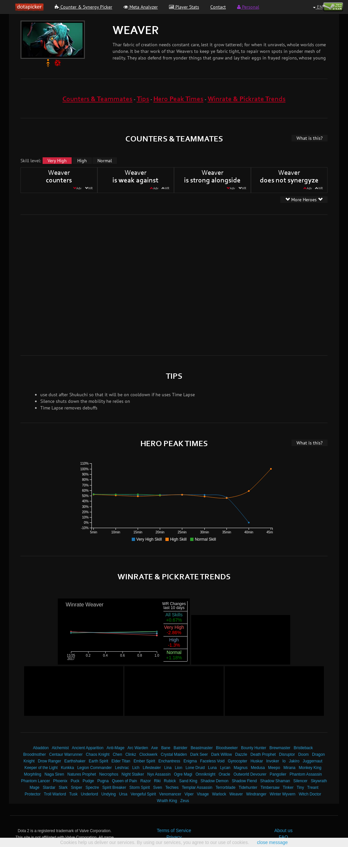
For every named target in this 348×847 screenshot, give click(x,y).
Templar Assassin (197, 787)
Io (284, 761)
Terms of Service (174, 830)
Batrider (181, 748)
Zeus (184, 800)
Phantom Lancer (35, 781)
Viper (189, 794)
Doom (303, 754)
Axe (154, 748)
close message (272, 842)
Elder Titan (121, 761)
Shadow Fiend (244, 781)
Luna (212, 767)
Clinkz (130, 754)
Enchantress (169, 761)
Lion (178, 767)
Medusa (258, 767)
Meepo (274, 767)
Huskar (257, 761)
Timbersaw (270, 787)
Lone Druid (195, 767)
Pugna (103, 781)
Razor (145, 781)
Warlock (219, 794)
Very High (57, 161)
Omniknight (205, 774)
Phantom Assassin (306, 774)
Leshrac (122, 767)
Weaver (236, 794)
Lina (167, 767)
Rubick (170, 781)
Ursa (123, 794)
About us (283, 830)
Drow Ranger (49, 761)
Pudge (88, 781)
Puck (75, 781)
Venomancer (170, 794)
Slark (63, 787)
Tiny (300, 787)
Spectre (92, 787)
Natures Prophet (81, 774)
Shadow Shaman (275, 781)
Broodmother (34, 754)
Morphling (32, 774)
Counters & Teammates (97, 99)
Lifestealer (152, 767)
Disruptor (287, 754)
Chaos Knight (97, 754)
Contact (218, 7)
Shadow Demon (214, 781)
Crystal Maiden (174, 754)
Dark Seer (199, 754)
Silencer (300, 781)
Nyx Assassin (159, 774)
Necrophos (109, 774)
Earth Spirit (98, 761)
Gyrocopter (237, 761)
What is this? (309, 138)
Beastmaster (202, 748)
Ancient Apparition (88, 748)
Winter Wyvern (283, 794)
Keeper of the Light (40, 767)
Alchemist (60, 748)
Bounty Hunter (253, 748)
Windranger (256, 794)
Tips (143, 99)
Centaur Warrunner (66, 754)
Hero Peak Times (178, 99)
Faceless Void (212, 761)
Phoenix (60, 781)
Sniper (76, 787)
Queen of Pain (124, 781)
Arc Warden (137, 748)
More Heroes (304, 200)
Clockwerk (148, 754)
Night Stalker (133, 774)
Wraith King (167, 800)
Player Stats (184, 7)
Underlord (89, 794)
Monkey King (310, 767)
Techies (172, 787)
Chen (117, 754)
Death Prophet (263, 754)
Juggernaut (313, 761)
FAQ (283, 837)
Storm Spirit (139, 787)
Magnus (241, 767)
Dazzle (241, 754)
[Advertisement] (62, 284)
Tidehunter (248, 787)
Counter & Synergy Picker (83, 7)
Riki (157, 781)
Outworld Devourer (249, 774)
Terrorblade (225, 787)
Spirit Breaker (114, 787)
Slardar (49, 787)
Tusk (73, 794)
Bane (165, 748)
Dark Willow (221, 754)
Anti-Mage (115, 748)
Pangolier (278, 774)
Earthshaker (75, 761)
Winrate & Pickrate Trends (247, 99)
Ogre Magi (183, 774)
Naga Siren (54, 774)
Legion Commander (94, 767)
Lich (136, 767)
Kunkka (67, 767)
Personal (248, 7)
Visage (203, 794)
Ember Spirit (144, 761)
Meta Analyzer (140, 7)
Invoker (272, 761)
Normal (104, 161)
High (82, 161)
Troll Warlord (55, 794)
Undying (108, 794)
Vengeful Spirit (143, 794)
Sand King (188, 781)
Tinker (288, 787)
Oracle (224, 774)
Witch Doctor (310, 794)
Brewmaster (279, 748)
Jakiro (294, 761)
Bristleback (303, 748)
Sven (157, 787)
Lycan (225, 767)
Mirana (289, 767)
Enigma (190, 761)
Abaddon (41, 748)
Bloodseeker (227, 748)
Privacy (174, 837)
